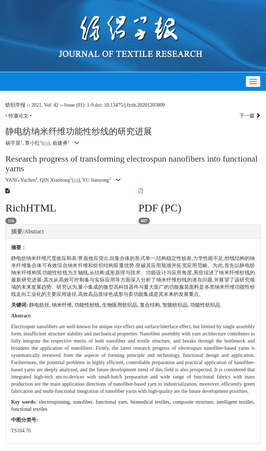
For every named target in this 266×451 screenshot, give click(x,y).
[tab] (133, 231)
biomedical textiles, (151, 402)
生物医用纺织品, (121, 305)
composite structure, (195, 402)
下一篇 (250, 115)
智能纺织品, (176, 305)
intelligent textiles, (235, 402)
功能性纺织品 (205, 305)
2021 (36, 105)
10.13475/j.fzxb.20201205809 (134, 105)
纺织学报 (15, 105)
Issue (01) (74, 105)
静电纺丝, (40, 305)
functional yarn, (113, 402)
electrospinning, (56, 402)
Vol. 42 (51, 105)
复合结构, (151, 305)
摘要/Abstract (27, 231)
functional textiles (29, 409)
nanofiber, (84, 402)
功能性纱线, (88, 305)
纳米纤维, (63, 305)
